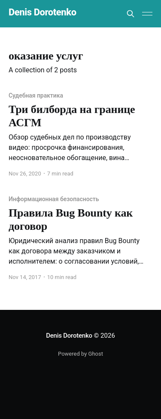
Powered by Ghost (80, 354)
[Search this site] (130, 14)
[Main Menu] (147, 13)
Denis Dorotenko (42, 12)
